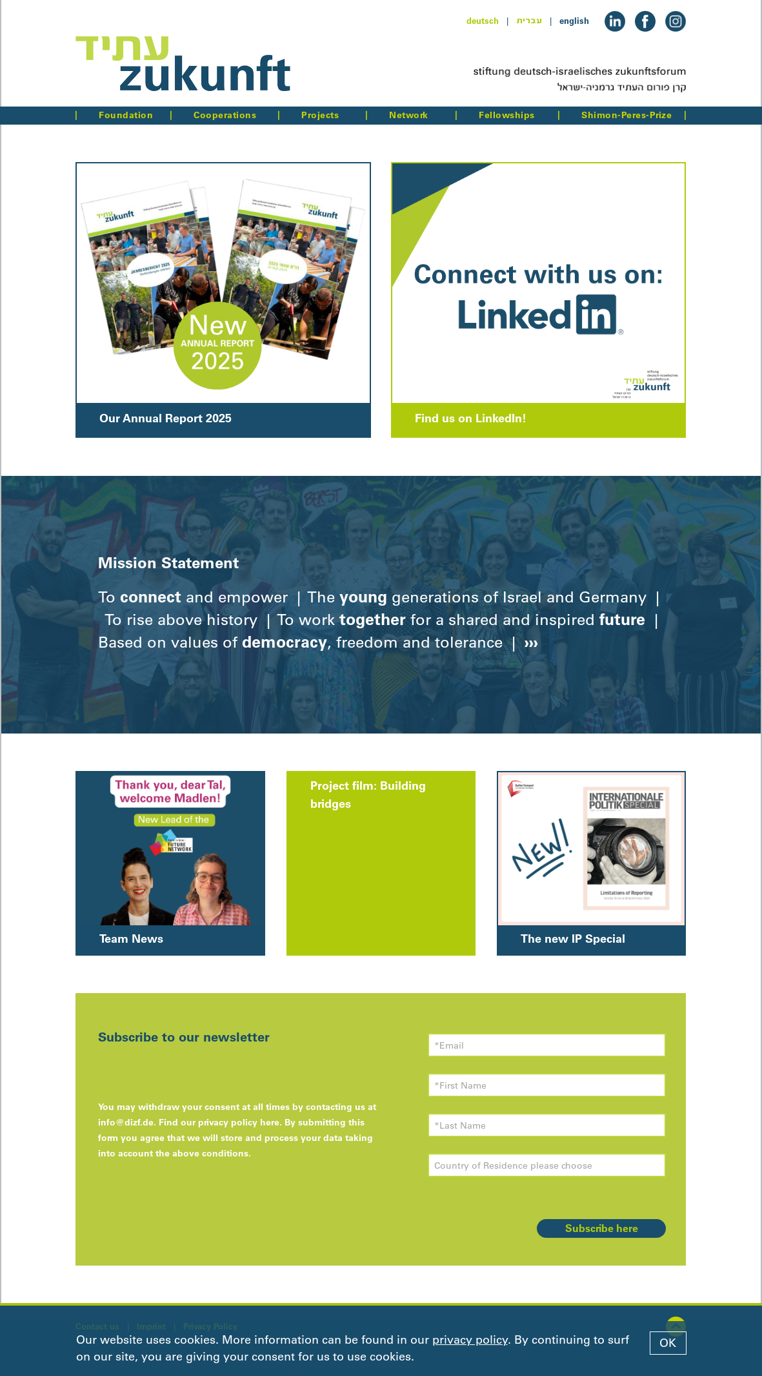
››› (529, 642)
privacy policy (470, 1340)
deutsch (482, 20)
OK (667, 1343)
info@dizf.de (126, 1122)
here (269, 1122)
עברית (529, 20)
